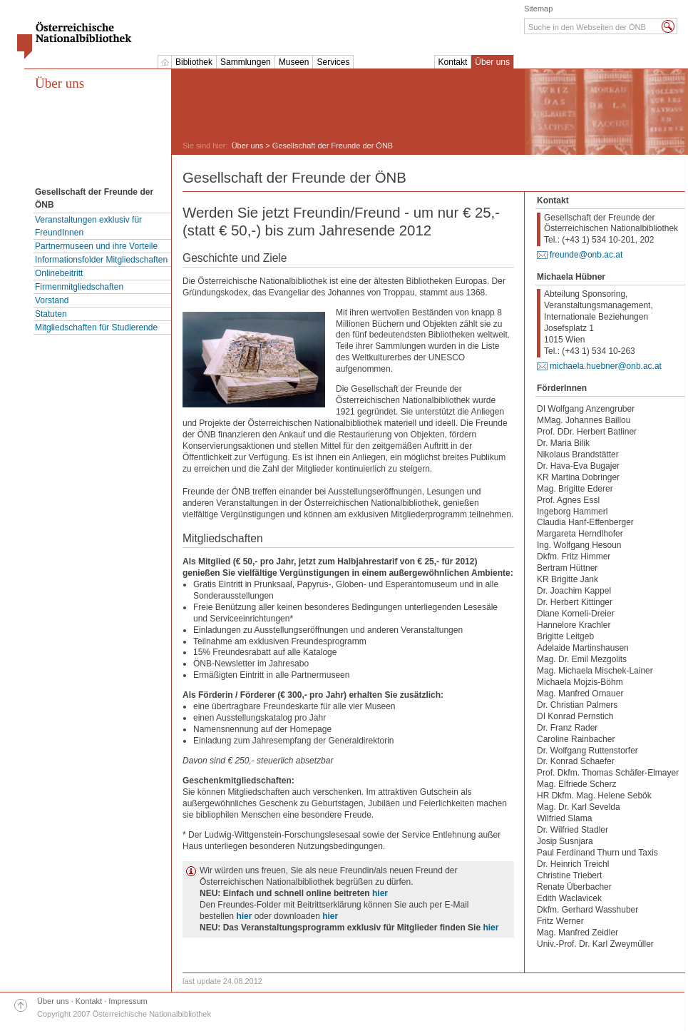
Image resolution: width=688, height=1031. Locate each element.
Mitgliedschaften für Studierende (96, 327)
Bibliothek (193, 62)
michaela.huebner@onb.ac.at (606, 366)
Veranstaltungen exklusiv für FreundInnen (88, 226)
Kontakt (453, 62)
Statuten (51, 314)
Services (333, 62)
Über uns (492, 62)
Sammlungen (245, 62)
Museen (294, 62)
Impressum (127, 1001)
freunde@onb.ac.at (586, 255)
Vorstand (51, 300)
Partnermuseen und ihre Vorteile (96, 246)
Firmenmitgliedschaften (79, 287)
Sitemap (538, 8)
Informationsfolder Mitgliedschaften (101, 260)
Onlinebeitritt (59, 273)
